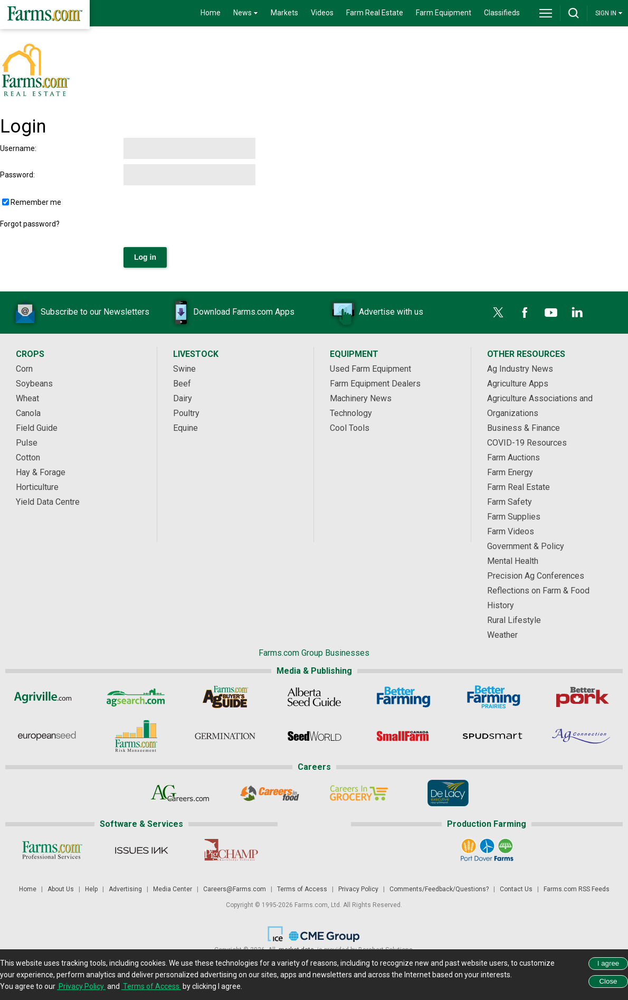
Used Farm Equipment (370, 369)
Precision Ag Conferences (535, 576)
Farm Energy (510, 472)
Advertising (125, 889)
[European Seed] (47, 736)
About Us (60, 889)
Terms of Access (302, 889)
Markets (284, 12)
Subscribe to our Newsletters (79, 312)
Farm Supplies (513, 517)
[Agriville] (47, 697)
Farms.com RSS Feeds (577, 889)
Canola (28, 413)
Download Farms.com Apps (227, 312)
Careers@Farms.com (234, 889)
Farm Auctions (513, 457)
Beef (182, 384)
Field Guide (37, 428)
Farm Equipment (443, 12)
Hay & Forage (40, 472)
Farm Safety (509, 502)
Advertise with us (375, 312)
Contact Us (516, 889)
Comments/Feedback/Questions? (439, 889)
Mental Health (512, 561)
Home (211, 12)
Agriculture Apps (517, 384)
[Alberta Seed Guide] (314, 697)
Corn (24, 369)
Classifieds (502, 12)
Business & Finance (523, 428)
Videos (322, 12)
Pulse (26, 443)
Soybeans (34, 384)
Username (17, 148)
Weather (502, 635)
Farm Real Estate (374, 12)
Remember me (36, 202)
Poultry (186, 413)
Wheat (27, 398)
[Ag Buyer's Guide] (225, 697)
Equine (185, 428)
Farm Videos (510, 531)
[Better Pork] (582, 697)
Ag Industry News (520, 369)
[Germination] (225, 736)
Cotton (28, 457)
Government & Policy (525, 546)
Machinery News (361, 398)
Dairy (182, 398)
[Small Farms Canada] (403, 736)
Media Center (172, 889)
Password (16, 175)
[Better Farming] (403, 697)
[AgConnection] (582, 736)
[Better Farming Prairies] (493, 697)
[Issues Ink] (141, 850)
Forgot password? (30, 224)
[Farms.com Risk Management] (136, 736)
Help (91, 889)
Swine (184, 369)
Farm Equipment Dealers (375, 384)
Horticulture (37, 487)
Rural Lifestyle (514, 620)
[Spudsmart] (493, 736)
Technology (351, 413)
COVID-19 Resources (527, 443)
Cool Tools (349, 428)
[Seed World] (314, 736)
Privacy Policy (358, 889)
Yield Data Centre (48, 502)
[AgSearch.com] (136, 697)
